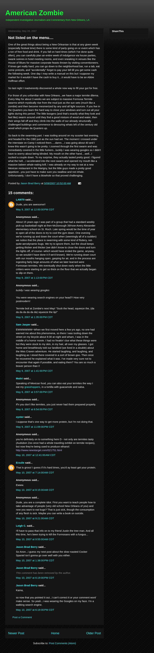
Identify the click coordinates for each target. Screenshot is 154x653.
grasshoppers (32, 386)
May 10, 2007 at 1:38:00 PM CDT (35, 560)
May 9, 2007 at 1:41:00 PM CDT (34, 370)
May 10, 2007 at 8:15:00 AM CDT (35, 489)
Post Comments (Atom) (62, 643)
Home (55, 633)
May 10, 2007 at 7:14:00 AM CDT (35, 472)
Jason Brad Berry (27, 546)
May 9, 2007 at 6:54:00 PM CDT (34, 409)
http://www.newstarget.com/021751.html (39, 450)
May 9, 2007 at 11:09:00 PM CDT (35, 426)
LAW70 (20, 199)
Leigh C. (21, 525)
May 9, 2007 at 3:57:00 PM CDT (34, 391)
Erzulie (20, 462)
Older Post (93, 633)
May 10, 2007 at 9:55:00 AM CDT (35, 539)
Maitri (19, 378)
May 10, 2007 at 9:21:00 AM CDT (35, 518)
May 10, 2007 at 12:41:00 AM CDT (36, 455)
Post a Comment (22, 617)
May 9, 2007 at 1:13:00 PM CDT (34, 277)
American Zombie (34, 13)
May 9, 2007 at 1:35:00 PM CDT (34, 317)
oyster (20, 416)
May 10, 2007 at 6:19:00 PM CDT (35, 577)
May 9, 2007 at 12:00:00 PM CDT (35, 209)
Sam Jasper (23, 324)
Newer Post (16, 633)
